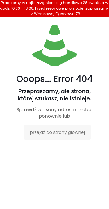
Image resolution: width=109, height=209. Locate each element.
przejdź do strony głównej (57, 132)
